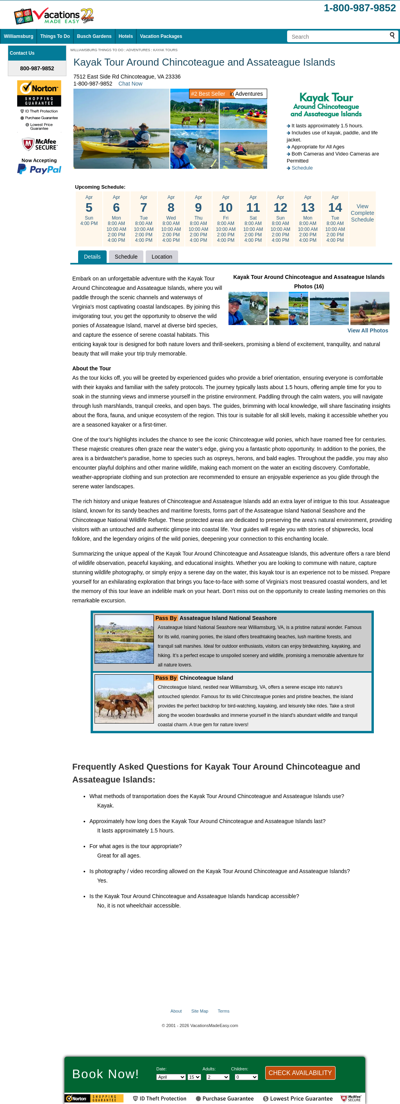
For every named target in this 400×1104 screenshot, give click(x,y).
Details (92, 257)
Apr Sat (253, 219)
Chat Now (130, 83)
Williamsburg (18, 36)
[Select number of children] (246, 1077)
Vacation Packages (161, 36)
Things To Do (55, 36)
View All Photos (368, 330)
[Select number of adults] (218, 1077)
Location (162, 257)
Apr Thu (198, 219)
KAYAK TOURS (165, 50)
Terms (223, 1011)
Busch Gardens (94, 36)
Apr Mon (116, 219)
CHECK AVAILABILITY (300, 1073)
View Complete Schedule (362, 213)
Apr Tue (143, 219)
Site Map (199, 1011)
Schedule (302, 168)
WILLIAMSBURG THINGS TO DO (96, 50)
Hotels (126, 36)
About (176, 1011)
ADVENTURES (138, 50)
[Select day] (194, 1077)
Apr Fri (225, 219)
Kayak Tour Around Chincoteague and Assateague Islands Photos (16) (309, 304)
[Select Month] (171, 1077)
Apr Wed (171, 219)
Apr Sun (89, 211)
